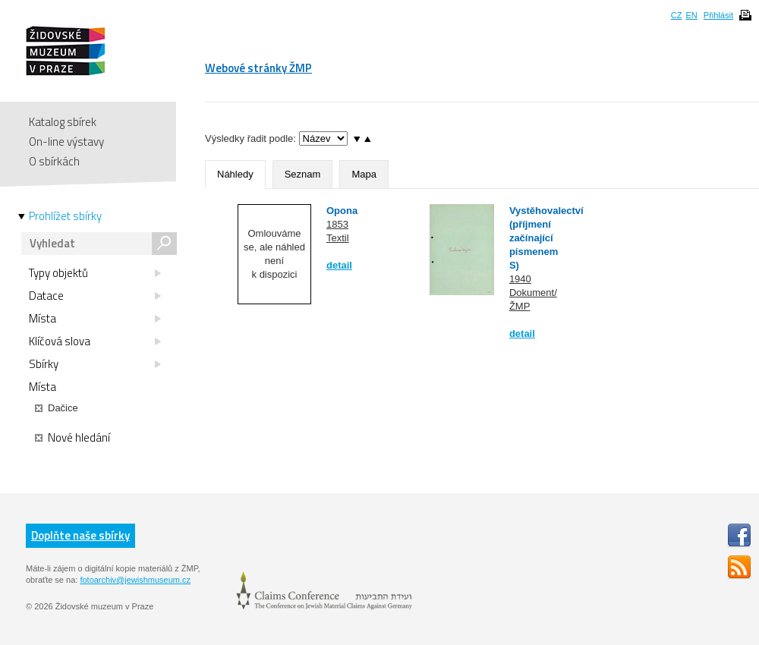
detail (339, 265)
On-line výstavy (66, 141)
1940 (520, 279)
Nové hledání (72, 438)
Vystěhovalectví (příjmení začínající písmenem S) (546, 238)
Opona (341, 210)
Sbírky (95, 364)
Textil (337, 238)
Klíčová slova (95, 341)
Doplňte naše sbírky (80, 535)
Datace (95, 296)
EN (691, 15)
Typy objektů (95, 273)
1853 (337, 224)
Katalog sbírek (62, 122)
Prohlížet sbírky (65, 216)
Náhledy (235, 174)
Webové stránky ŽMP (258, 68)
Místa (95, 319)
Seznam (303, 174)
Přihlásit (718, 15)
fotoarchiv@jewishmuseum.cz (135, 579)
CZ (676, 15)
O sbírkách (54, 161)
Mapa (363, 174)
